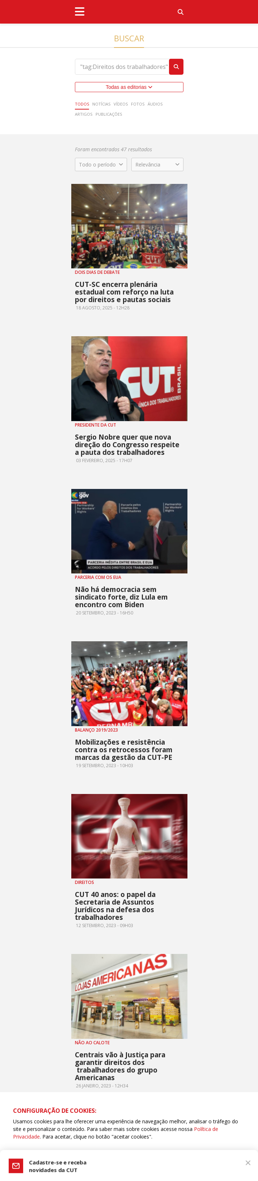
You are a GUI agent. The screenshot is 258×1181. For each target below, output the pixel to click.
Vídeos (121, 104)
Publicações (109, 114)
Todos (82, 104)
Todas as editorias (129, 87)
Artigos (83, 114)
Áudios (155, 104)
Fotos (137, 104)
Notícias (101, 104)
